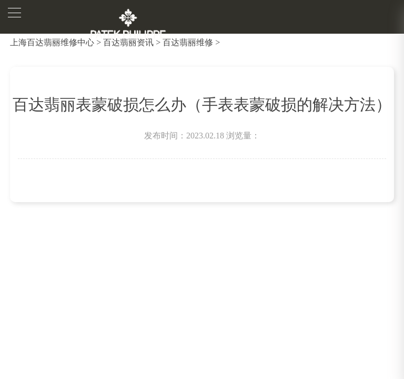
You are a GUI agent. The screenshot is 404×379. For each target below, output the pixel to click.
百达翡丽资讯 (128, 42)
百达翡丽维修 (188, 42)
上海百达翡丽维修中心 (52, 42)
